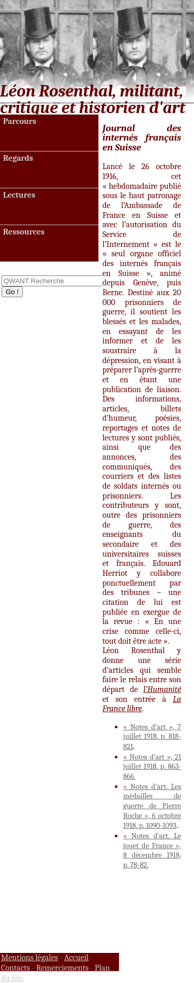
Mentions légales (29, 957)
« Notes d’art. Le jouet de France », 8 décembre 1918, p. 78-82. (152, 850)
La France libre (141, 704)
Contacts (15, 968)
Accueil (76, 957)
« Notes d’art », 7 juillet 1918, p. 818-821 (152, 737)
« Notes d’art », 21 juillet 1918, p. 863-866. (152, 767)
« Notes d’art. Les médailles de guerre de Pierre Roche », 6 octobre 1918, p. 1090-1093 (152, 806)
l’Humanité (162, 689)
